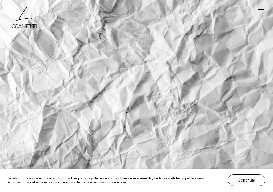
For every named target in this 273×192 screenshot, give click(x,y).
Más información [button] (112, 182)
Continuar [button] (246, 180)
